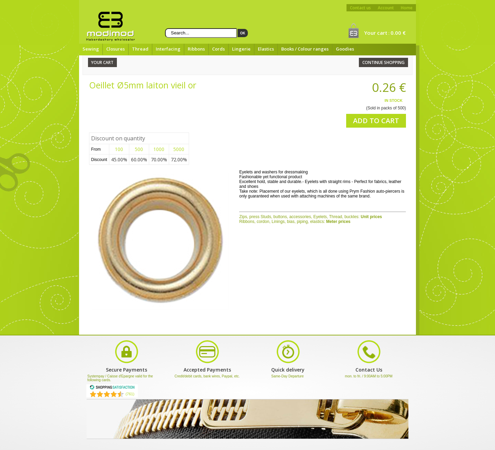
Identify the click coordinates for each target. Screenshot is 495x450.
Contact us (360, 8)
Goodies (345, 49)
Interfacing (168, 49)
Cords (218, 49)
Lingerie (241, 49)
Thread (140, 49)
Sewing (90, 49)
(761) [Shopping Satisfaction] (129, 394)
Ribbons (196, 49)
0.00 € (398, 32)
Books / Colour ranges (305, 49)
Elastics (266, 49)
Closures (115, 49)
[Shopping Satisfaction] (112, 388)
